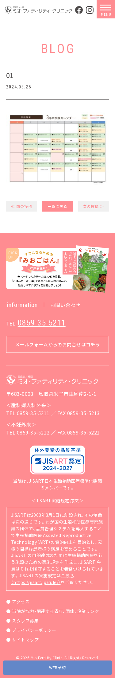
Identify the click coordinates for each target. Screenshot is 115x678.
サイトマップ (25, 640)
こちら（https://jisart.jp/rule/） (42, 578)
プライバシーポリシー (34, 630)
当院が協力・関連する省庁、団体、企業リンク (55, 611)
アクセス (20, 601)
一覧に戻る (57, 206)
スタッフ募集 (25, 621)
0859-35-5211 (42, 322)
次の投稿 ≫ (93, 206)
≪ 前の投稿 (21, 206)
